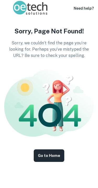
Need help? (84, 8)
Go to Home (49, 155)
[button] (66, 8)
